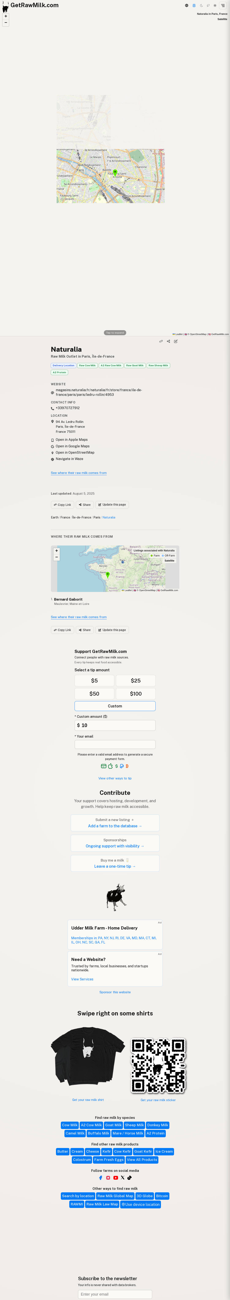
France (65, 517)
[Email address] (115, 1294)
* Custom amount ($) (91, 717)
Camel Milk (75, 1133)
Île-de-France (81, 517)
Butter (62, 1151)
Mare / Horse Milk (128, 1133)
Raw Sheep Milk (158, 365)
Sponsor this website (115, 992)
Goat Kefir (143, 1151)
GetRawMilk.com (167, 590)
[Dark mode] (201, 5)
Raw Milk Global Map (115, 1196)
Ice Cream (164, 1151)
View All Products (142, 1160)
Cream (77, 1151)
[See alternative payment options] (122, 766)
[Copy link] (161, 341)
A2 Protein (59, 372)
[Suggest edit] (176, 341)
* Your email (84, 736)
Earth (55, 517)
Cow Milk (70, 1125)
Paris (96, 517)
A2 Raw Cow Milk (111, 365)
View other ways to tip (115, 778)
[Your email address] (115, 744)
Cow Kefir (122, 1151)
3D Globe (145, 1196)
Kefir (106, 1151)
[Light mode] (215, 5)
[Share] (168, 341)
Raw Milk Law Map (102, 1204)
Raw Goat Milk (135, 365)
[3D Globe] (186, 5)
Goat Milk (113, 1125)
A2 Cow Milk (91, 1125)
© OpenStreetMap (195, 334)
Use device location (140, 1204)
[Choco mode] (208, 5)
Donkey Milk (157, 1125)
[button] (6, 17)
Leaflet (177, 334)
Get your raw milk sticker (158, 1100)
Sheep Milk (134, 1125)
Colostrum (82, 1160)
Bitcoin (162, 1196)
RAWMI (77, 1204)
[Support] (194, 5)
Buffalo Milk (98, 1133)
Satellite (222, 19)
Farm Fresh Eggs (109, 1160)
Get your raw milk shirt (88, 1100)
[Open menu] (223, 5)
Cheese (92, 1151)
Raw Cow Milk (87, 365)
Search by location (78, 1196)
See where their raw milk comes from (79, 473)
